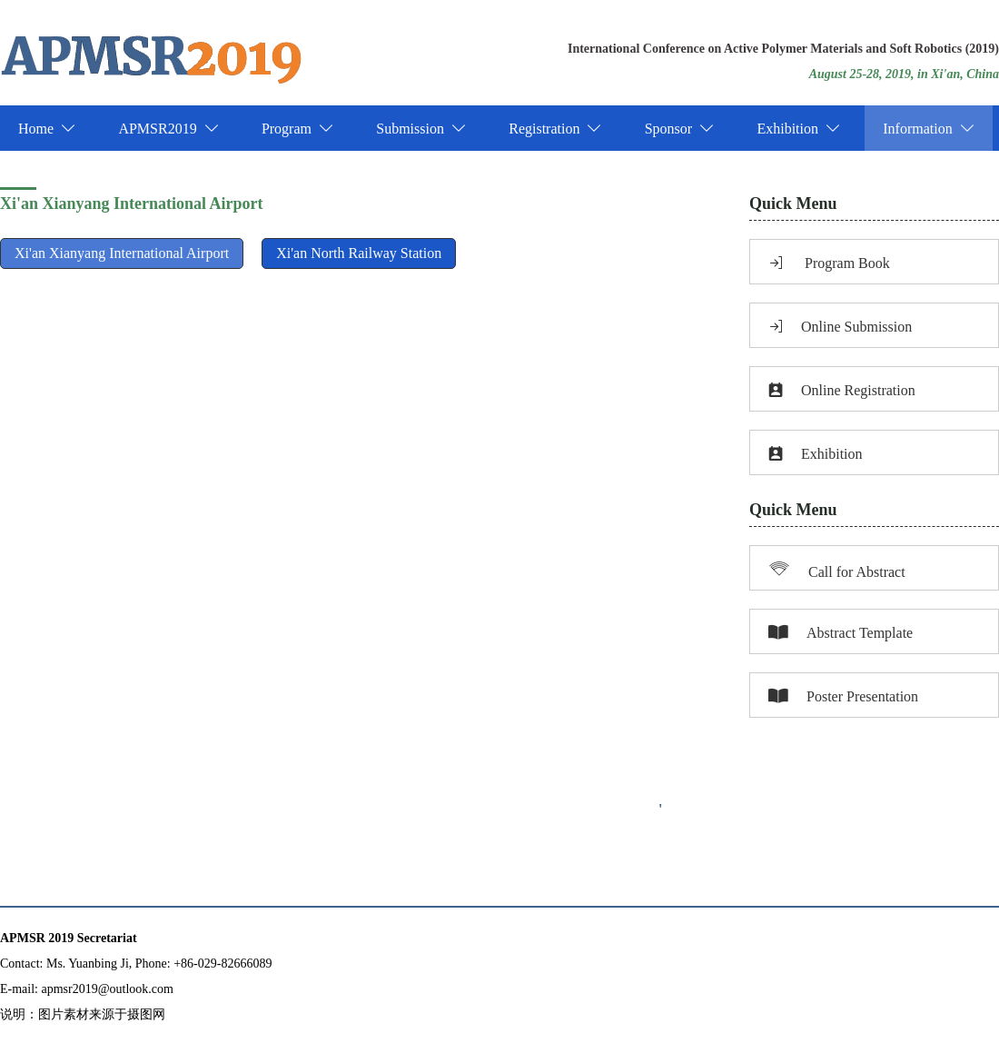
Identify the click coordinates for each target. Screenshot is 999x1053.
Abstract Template (840, 633)
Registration (555, 128)
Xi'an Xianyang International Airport (122, 253)
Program (297, 128)
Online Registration (841, 390)
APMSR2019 (168, 128)
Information (928, 128)
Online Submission (840, 326)
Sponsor (679, 128)
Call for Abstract (836, 569)
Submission (421, 128)
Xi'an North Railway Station (358, 253)
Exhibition (798, 128)
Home (46, 128)
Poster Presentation (843, 696)
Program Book (829, 263)
